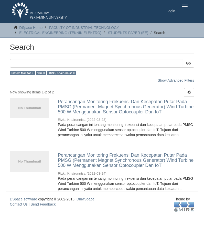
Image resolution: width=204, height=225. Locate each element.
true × (41, 72)
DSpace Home (30, 28)
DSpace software (23, 199)
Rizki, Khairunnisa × (62, 72)
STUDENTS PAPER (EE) (128, 33)
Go (188, 63)
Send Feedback (43, 204)
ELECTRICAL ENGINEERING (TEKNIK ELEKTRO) (60, 33)
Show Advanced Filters (176, 80)
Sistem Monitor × (22, 72)
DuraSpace (85, 199)
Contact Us (19, 204)
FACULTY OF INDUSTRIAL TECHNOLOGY (84, 28)
